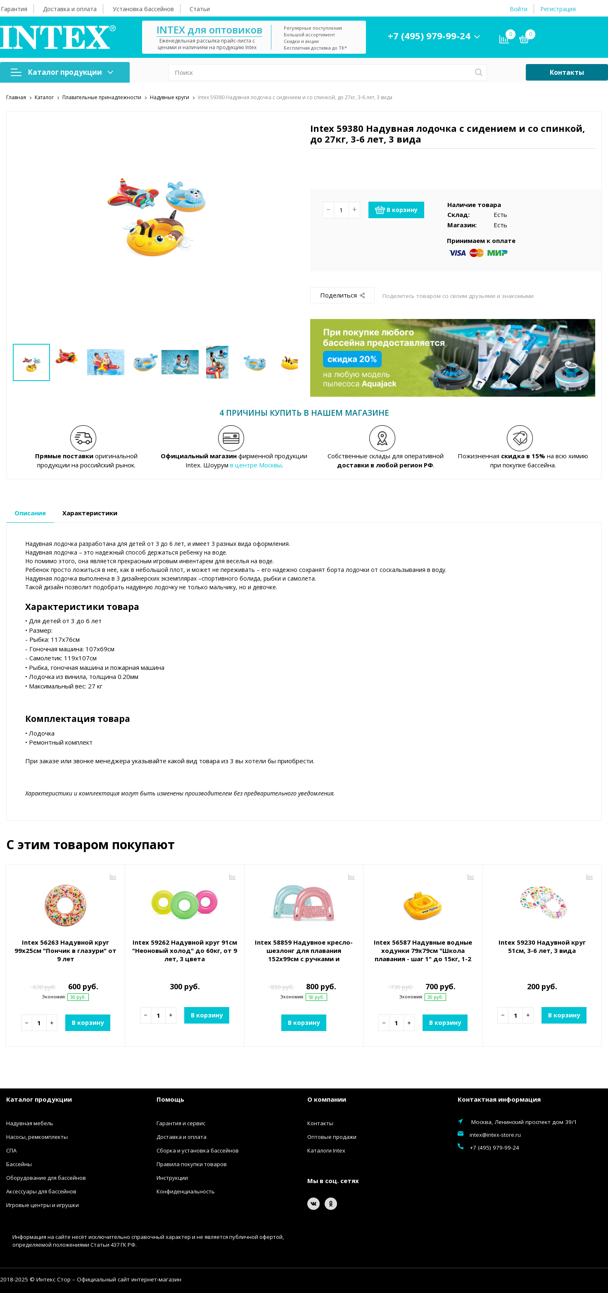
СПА (11, 1150)
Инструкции (172, 1177)
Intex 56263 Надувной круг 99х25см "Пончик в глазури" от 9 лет (65, 950)
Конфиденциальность (186, 1191)
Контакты (567, 72)
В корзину (396, 209)
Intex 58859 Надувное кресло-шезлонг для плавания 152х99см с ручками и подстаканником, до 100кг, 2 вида (304, 958)
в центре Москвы (256, 465)
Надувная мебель (29, 1122)
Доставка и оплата (70, 9)
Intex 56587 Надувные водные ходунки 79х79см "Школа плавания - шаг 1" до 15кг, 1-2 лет (423, 954)
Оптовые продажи (331, 1136)
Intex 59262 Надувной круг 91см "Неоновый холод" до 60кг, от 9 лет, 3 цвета (184, 950)
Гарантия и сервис (181, 1122)
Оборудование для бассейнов (46, 1177)
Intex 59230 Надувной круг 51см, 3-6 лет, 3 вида (542, 946)
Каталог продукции (62, 72)
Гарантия (14, 9)
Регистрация (558, 9)
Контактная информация (499, 1099)
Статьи (200, 9)
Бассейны (19, 1163)
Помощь (170, 1099)
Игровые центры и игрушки (42, 1204)
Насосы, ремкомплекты (37, 1136)
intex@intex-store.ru (495, 1134)
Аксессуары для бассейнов (41, 1191)
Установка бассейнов (143, 9)
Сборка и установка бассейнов (198, 1150)
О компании (326, 1099)
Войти (518, 9)
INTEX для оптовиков (209, 29)
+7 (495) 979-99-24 (429, 35)
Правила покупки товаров (192, 1163)
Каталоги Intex (326, 1150)
